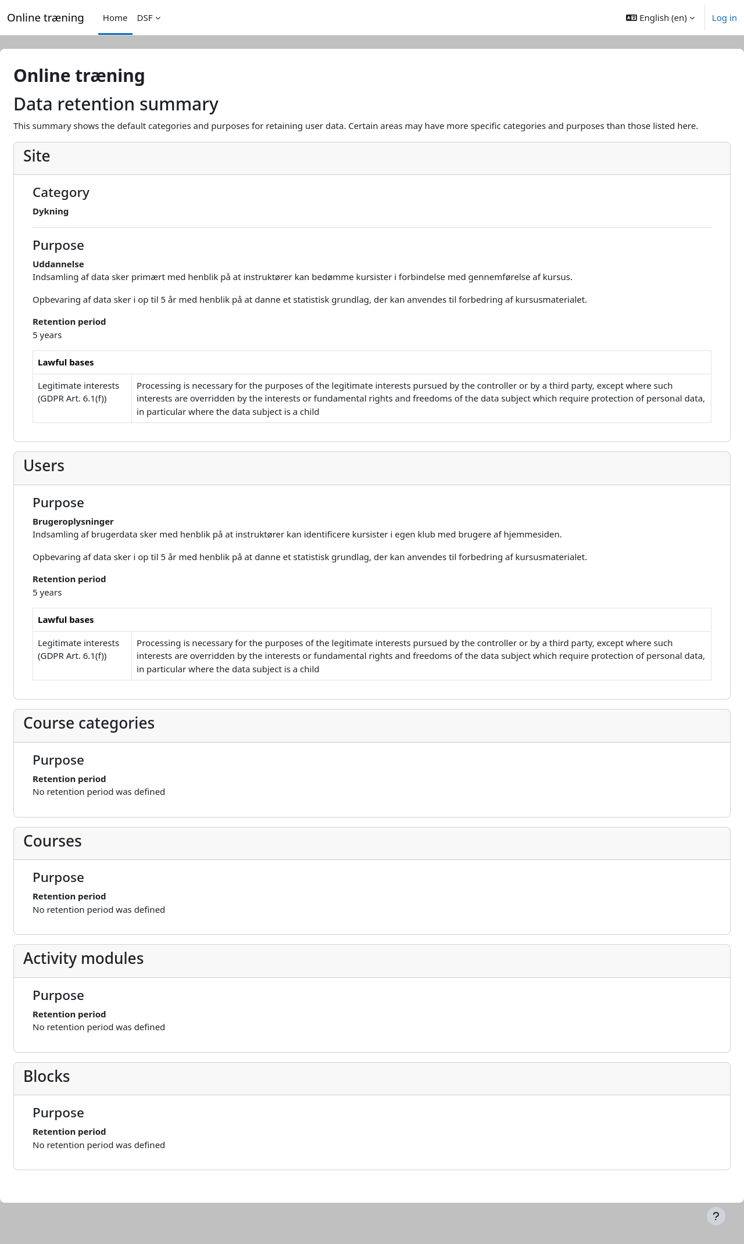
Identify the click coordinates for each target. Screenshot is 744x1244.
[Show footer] (716, 1216)
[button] (660, 17)
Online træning (45, 17)
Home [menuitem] (115, 17)
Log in (724, 17)
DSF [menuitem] (145, 17)
